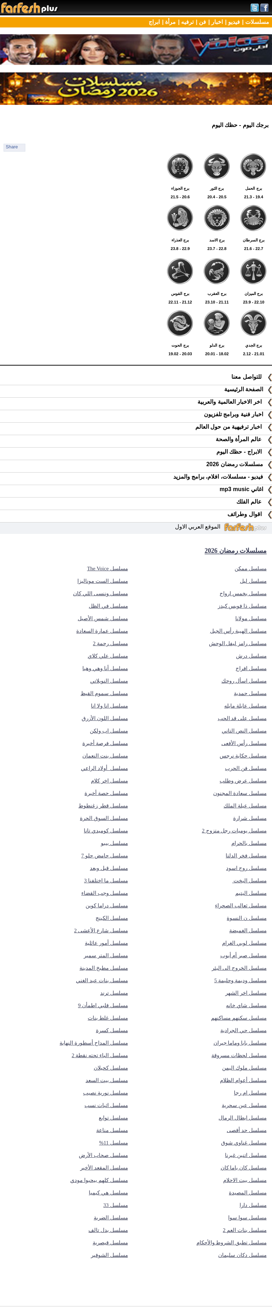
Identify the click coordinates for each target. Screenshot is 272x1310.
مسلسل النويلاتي (109, 681)
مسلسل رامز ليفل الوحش (238, 643)
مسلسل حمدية (250, 693)
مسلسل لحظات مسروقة (239, 1055)
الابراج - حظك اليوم (244, 452)
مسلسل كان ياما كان (244, 1168)
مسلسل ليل (253, 581)
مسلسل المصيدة (248, 1193)
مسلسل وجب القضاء (104, 893)
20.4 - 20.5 (217, 188)
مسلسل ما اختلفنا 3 (106, 880)
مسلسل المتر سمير (106, 955)
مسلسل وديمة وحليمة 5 (240, 980)
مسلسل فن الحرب (246, 768)
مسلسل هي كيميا (108, 1193)
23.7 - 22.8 (217, 240)
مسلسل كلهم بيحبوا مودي (99, 1180)
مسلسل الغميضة (248, 930)
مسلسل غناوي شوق (244, 1143)
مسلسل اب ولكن (109, 731)
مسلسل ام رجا (250, 1093)
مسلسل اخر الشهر (246, 993)
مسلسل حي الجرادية (243, 1030)
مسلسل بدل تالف (108, 1230)
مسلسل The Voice (107, 568)
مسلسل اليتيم (251, 893)
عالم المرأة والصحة (244, 439)
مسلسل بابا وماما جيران (240, 1043)
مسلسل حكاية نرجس (243, 756)
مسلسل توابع (113, 1118)
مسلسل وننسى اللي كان (100, 593)
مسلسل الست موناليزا (102, 581)
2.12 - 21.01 (253, 345)
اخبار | (215, 22)
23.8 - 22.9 (180, 240)
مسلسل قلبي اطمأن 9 (103, 1005)
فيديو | (232, 22)
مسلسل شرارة (250, 818)
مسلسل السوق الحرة (104, 818)
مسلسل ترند (114, 993)
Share (12, 146)
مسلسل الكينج (112, 918)
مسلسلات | (255, 22)
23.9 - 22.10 (253, 293)
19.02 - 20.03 (180, 345)
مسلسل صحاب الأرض (103, 1155)
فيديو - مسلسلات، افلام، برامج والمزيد (222, 477)
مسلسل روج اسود (246, 868)
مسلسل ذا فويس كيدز (242, 606)
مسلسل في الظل (108, 606)
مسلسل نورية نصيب (105, 1093)
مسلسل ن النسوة (247, 918)
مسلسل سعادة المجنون (240, 793)
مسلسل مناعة (112, 1130)
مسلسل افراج (251, 668)
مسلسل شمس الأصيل (103, 618)
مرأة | (169, 22)
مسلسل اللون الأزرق (105, 718)
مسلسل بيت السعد (107, 1080)
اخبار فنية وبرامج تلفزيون (238, 414)
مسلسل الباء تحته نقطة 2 (100, 1055)
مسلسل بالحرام (249, 843)
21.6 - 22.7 (253, 240)
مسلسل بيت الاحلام (245, 1180)
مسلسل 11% (113, 1143)
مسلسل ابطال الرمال (243, 1118)
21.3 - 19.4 (253, 188)
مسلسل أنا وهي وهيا (105, 668)
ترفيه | (186, 22)
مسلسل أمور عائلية (106, 943)
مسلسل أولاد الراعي (104, 768)
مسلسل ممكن (251, 568)
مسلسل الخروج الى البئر (239, 968)
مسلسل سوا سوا (247, 1217)
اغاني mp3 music (246, 489)
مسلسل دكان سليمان (242, 1255)
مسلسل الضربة (111, 1217)
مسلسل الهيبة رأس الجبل (238, 631)
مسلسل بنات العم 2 (245, 1230)
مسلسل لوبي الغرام (244, 943)
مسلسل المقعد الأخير (104, 1168)
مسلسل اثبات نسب (106, 1105)
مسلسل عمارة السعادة (102, 631)
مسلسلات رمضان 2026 (239, 464)
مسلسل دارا (253, 1205)
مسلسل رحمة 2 (110, 643)
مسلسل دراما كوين (107, 905)
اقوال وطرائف (249, 514)
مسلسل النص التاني (244, 731)
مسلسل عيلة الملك (245, 806)
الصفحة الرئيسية (248, 389)
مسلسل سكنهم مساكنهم (239, 1018)
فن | (201, 22)
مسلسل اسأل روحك (244, 681)
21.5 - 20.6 (180, 188)
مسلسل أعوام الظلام (243, 1080)
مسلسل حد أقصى (247, 1130)
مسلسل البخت (249, 880)
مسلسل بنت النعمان (105, 756)
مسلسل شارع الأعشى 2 (101, 930)
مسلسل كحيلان (111, 1068)
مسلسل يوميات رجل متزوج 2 (234, 831)
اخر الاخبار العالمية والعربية (234, 402)
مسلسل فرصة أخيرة (105, 743)
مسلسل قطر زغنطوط (103, 806)
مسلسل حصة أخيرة (106, 793)
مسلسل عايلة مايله (245, 706)
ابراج (154, 22)
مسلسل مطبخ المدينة (103, 968)
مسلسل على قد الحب (242, 718)
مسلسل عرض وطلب (243, 781)
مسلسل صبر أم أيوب (243, 955)
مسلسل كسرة (112, 1030)
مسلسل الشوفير (109, 1255)
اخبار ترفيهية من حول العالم (233, 427)
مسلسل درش (251, 656)
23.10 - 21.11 (217, 293)
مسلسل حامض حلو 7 (104, 855)
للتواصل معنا (251, 377)
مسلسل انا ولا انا (109, 706)
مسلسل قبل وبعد (109, 868)
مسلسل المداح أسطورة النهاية (94, 1043)
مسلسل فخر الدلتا (246, 855)
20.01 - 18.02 (217, 345)
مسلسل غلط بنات (108, 1018)
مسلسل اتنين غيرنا (246, 1155)
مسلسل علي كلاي (108, 656)
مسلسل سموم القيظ (104, 693)
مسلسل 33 (115, 1205)
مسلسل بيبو (114, 843)
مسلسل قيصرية (110, 1242)
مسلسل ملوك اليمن (244, 1068)
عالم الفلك (254, 502)
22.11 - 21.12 (180, 293)
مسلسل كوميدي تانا (106, 831)
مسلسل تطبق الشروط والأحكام (231, 1242)
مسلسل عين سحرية (244, 1105)
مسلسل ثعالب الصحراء (241, 905)
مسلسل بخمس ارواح (243, 593)
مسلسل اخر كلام (109, 781)
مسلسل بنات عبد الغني (102, 980)
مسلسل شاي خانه (246, 1005)
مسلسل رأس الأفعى (244, 743)
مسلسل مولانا (251, 618)
